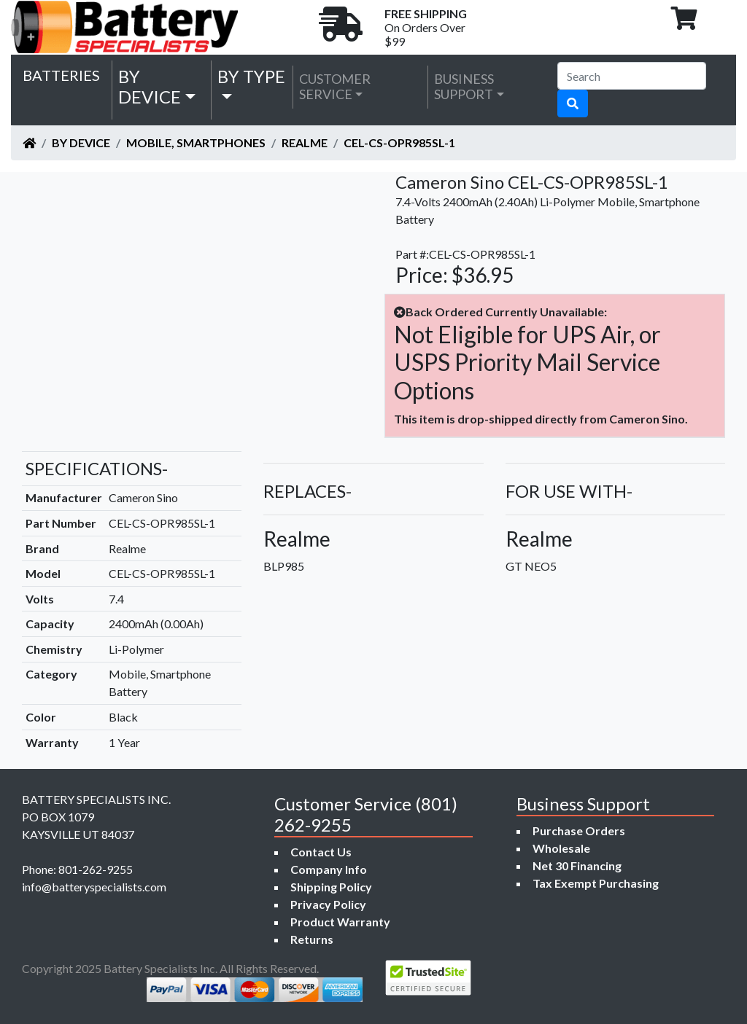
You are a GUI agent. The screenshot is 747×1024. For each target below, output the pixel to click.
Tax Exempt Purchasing (596, 883)
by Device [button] (149, 87)
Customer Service (335, 87)
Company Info (328, 869)
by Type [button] (251, 76)
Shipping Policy (331, 887)
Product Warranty (340, 922)
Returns (311, 939)
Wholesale (561, 848)
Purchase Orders (579, 830)
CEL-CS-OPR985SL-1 (399, 142)
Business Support (464, 87)
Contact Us (321, 852)
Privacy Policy (328, 904)
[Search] (631, 76)
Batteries (61, 75)
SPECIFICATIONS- (97, 468)
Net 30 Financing (577, 865)
